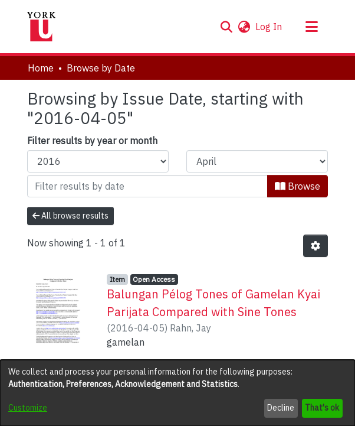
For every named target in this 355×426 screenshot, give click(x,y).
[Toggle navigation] (311, 26)
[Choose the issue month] (257, 161)
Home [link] (41, 68)
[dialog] (177, 393)
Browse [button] (297, 186)
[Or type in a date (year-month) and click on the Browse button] (147, 186)
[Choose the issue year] (98, 161)
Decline (280, 407)
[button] (226, 26)
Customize (27, 407)
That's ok (322, 407)
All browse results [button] (70, 215)
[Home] (41, 26)
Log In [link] (269, 26)
